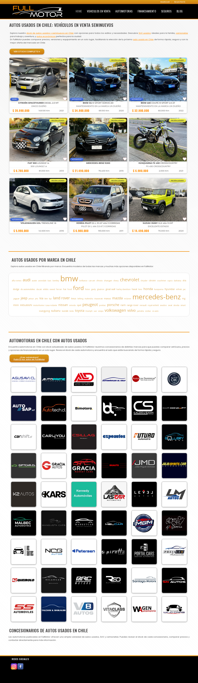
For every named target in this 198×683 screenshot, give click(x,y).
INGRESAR (165, 2)
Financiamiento (147, 11)
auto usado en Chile (143, 39)
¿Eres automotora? (29, 358)
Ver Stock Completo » (27, 51)
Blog (180, 11)
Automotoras (124, 11)
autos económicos (46, 36)
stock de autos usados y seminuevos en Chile (50, 33)
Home (79, 11)
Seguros (166, 11)
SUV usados (145, 33)
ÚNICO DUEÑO (38, 106)
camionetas (182, 33)
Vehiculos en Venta (98, 11)
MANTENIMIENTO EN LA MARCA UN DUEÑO (98, 106)
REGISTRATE (179, 2)
